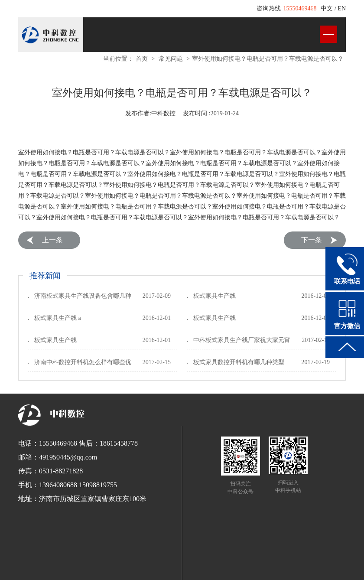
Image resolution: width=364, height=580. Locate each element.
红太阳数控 (91, 570)
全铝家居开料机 (197, 570)
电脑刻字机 (233, 570)
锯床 (139, 562)
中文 (327, 8)
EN (342, 8)
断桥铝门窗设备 (268, 570)
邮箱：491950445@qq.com (57, 457)
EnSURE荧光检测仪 (76, 562)
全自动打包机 (164, 562)
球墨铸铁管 (197, 562)
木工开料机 (162, 570)
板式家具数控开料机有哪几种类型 (238, 362)
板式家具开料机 (126, 570)
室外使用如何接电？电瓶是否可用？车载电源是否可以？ (268, 58)
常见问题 (171, 58)
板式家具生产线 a (57, 318)
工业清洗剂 (117, 562)
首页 (142, 58)
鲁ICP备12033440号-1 (213, 552)
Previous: (45, 240)
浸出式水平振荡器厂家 (240, 562)
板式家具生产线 (214, 296)
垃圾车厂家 (325, 562)
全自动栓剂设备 (289, 562)
